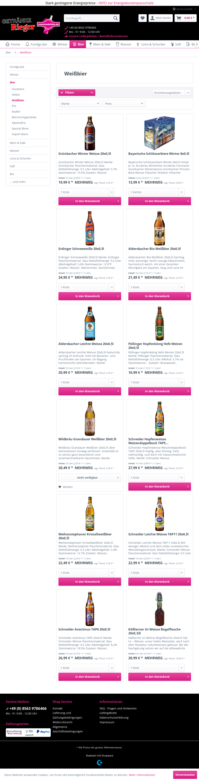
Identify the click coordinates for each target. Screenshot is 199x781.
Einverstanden (185, 775)
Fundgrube (17, 67)
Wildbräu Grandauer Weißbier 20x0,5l (87, 439)
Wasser (14, 150)
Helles (16, 94)
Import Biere (20, 134)
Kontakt (58, 708)
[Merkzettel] (142, 18)
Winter (14, 74)
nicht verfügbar (98, 477)
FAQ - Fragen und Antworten (118, 708)
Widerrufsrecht (62, 722)
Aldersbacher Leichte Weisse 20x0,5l (86, 344)
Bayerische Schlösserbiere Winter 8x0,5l (158, 154)
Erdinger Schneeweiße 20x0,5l (81, 249)
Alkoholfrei (19, 123)
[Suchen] (115, 18)
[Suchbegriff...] (92, 18)
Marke (65, 103)
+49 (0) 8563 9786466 (28, 708)
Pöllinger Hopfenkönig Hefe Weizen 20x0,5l (155, 346)
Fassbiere (18, 89)
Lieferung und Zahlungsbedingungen (67, 715)
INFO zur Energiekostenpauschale (126, 3)
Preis (108, 103)
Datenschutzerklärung (114, 717)
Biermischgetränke (24, 117)
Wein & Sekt (17, 143)
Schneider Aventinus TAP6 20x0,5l (84, 629)
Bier (12, 82)
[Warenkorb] (186, 18)
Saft (12, 166)
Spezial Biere (20, 128)
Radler (16, 111)
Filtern (67, 92)
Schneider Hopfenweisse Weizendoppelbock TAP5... (148, 441)
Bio (12, 174)
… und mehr (18, 182)
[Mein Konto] (161, 18)
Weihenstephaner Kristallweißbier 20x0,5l (85, 536)
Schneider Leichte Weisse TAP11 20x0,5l (158, 534)
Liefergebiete (108, 713)
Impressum (107, 722)
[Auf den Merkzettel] (65, 487)
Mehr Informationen (142, 775)
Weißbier (18, 100)
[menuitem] (92, 18)
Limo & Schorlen (20, 158)
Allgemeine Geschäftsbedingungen (68, 729)
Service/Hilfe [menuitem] (183, 9)
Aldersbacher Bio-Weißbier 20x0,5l (154, 249)
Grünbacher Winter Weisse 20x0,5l (84, 154)
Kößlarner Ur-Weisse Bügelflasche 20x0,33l (154, 631)
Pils (14, 106)
